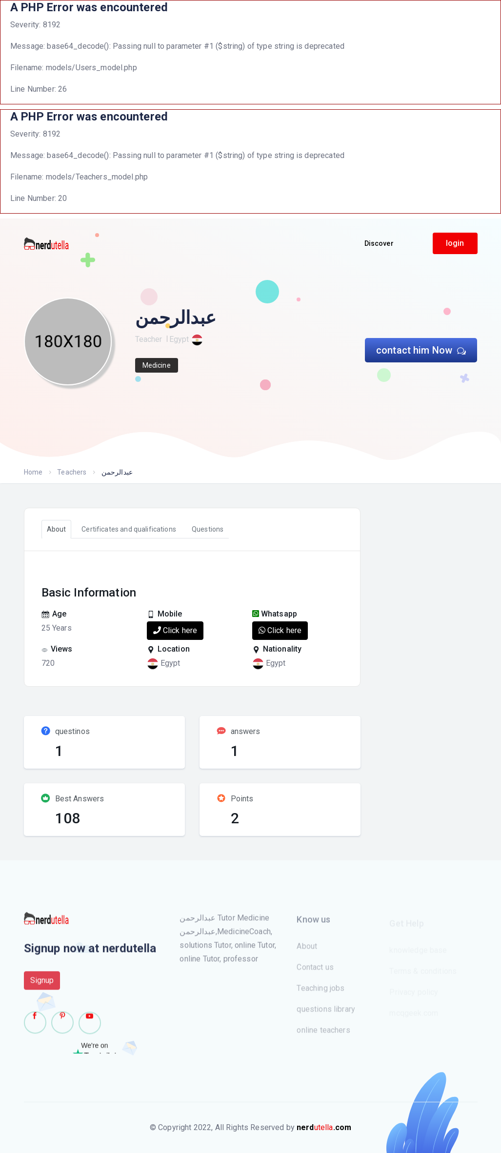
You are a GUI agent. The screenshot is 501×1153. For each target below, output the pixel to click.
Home (33, 472)
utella (324, 1127)
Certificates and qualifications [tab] (128, 529)
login (455, 243)
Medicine (156, 365)
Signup (42, 985)
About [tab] (56, 529)
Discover (379, 243)
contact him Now (421, 350)
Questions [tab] (207, 529)
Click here (175, 630)
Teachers (71, 472)
